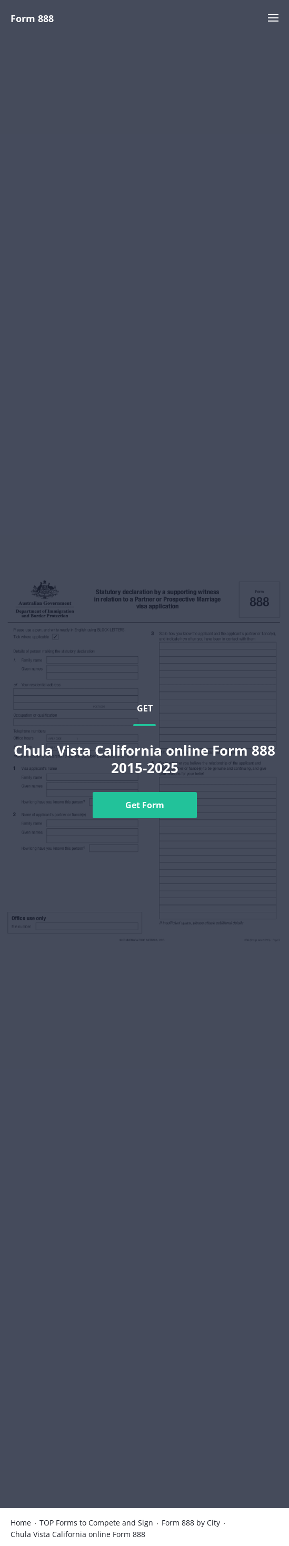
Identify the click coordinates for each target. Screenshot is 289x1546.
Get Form (144, 805)
